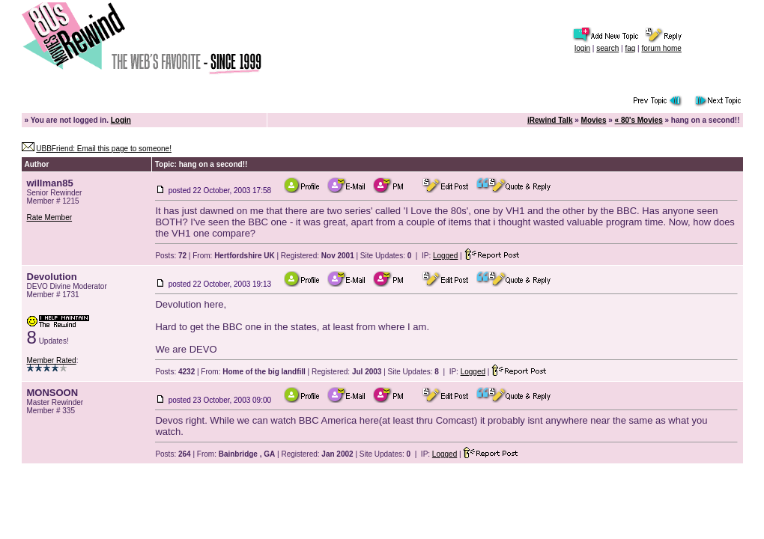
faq (630, 48)
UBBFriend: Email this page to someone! (104, 148)
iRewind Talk (549, 120)
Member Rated (51, 360)
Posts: (171, 256)
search (607, 48)
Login (121, 120)
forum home (661, 48)
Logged (445, 256)
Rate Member (50, 217)
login (582, 48)
